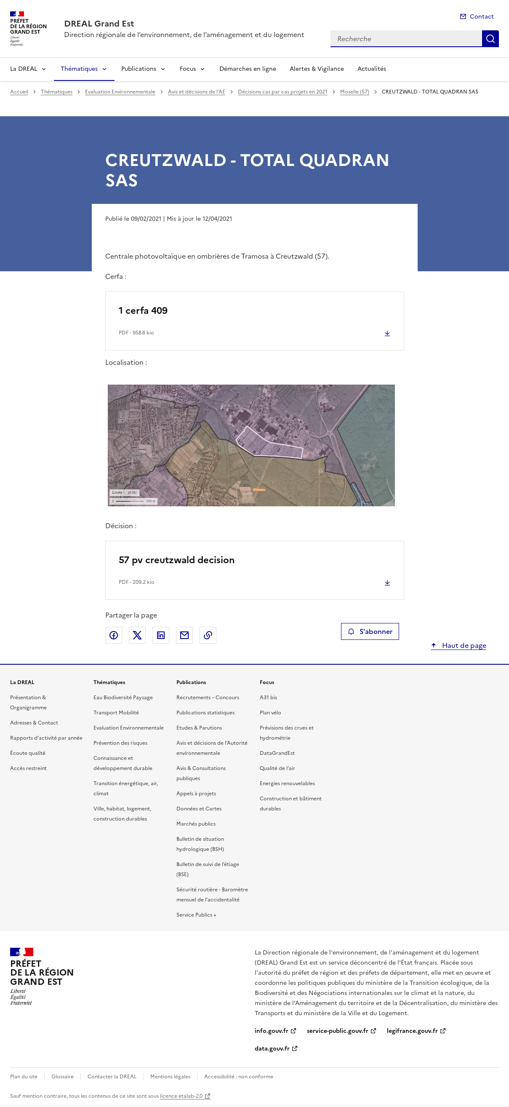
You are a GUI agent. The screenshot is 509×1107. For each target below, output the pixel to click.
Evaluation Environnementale (120, 92)
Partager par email (184, 635)
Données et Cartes (198, 809)
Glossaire (62, 1076)
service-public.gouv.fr (337, 1031)
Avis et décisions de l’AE (196, 92)
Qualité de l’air (277, 768)
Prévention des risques (120, 743)
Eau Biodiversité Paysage (123, 697)
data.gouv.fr (272, 1048)
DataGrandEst (277, 753)
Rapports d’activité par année (46, 738)
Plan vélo (270, 713)
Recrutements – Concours (207, 697)
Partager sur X (137, 635)
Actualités (371, 68)
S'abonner (370, 631)
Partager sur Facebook (113, 635)
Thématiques (79, 68)
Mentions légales (170, 1076)
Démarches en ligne (247, 68)
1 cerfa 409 (143, 311)
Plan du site (23, 1076)
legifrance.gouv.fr (412, 1031)
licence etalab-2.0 (181, 1096)
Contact (482, 16)
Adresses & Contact (34, 723)
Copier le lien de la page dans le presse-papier (208, 635)
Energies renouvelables (287, 783)
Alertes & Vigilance (317, 68)
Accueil (19, 92)
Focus (188, 68)
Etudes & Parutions (199, 728)
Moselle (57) (354, 92)
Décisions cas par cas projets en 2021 (283, 92)
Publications (138, 68)
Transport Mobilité (116, 713)
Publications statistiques (205, 713)
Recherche (490, 38)
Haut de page (463, 645)
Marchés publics (196, 824)
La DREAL (23, 68)
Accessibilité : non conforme (238, 1076)
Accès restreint (28, 768)
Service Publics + (196, 915)
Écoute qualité (27, 753)
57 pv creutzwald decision (177, 560)
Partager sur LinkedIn (160, 635)
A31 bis (268, 697)
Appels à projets (196, 793)
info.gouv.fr (271, 1031)
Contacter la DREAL (112, 1076)
